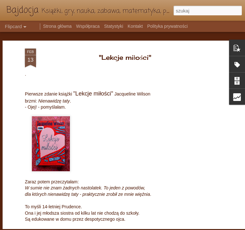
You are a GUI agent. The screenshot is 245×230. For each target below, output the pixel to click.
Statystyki (113, 26)
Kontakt (135, 26)
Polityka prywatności (167, 26)
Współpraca (88, 26)
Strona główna (57, 26)
